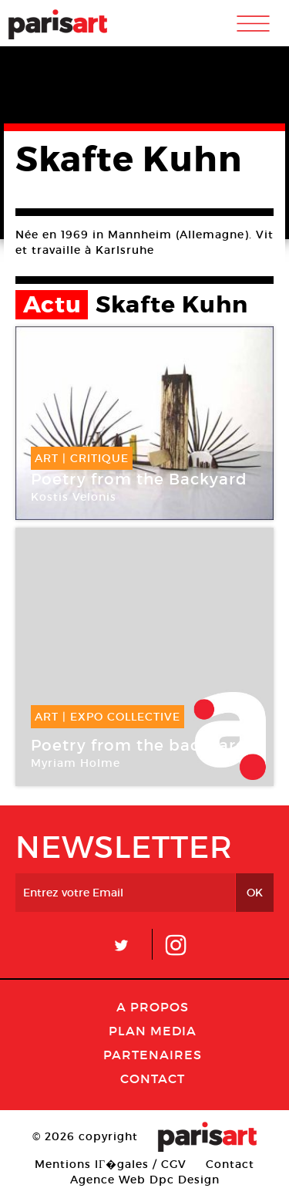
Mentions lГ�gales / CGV (111, 1164)
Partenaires (152, 1054)
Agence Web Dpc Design (145, 1180)
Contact (152, 1078)
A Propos (152, 1006)
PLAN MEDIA (153, 1030)
